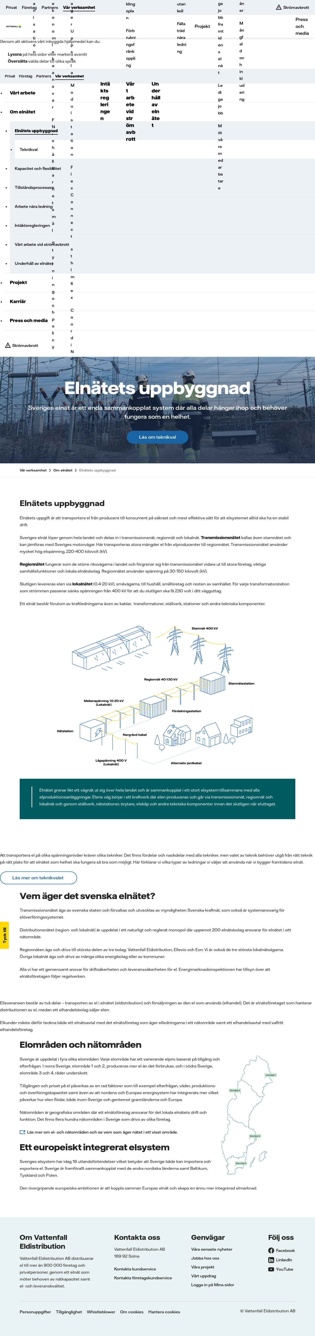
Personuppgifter (35, 1311)
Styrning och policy (53, 295)
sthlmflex (72, 273)
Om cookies (131, 1311)
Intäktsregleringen (105, 101)
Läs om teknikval (157, 437)
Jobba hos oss (205, 1258)
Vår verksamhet (79, 7)
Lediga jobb (220, 99)
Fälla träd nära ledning (181, 37)
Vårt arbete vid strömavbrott (130, 111)
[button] (4, 935)
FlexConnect (72, 202)
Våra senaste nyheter (211, 1249)
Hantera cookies (164, 1311)
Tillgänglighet (69, 1311)
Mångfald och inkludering (241, 61)
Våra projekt (202, 1266)
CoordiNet (72, 338)
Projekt (202, 26)
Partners (50, 7)
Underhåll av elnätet (156, 104)
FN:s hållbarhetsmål (53, 175)
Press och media (302, 26)
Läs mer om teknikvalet (38, 878)
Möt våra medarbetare (220, 156)
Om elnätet (62, 470)
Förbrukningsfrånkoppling (131, 48)
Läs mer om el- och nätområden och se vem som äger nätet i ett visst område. (102, 1132)
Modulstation (72, 120)
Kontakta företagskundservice (143, 1277)
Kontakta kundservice (135, 1268)
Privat (11, 7)
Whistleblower (101, 1311)
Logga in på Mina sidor (212, 1284)
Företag (29, 7)
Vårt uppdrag (203, 1275)
